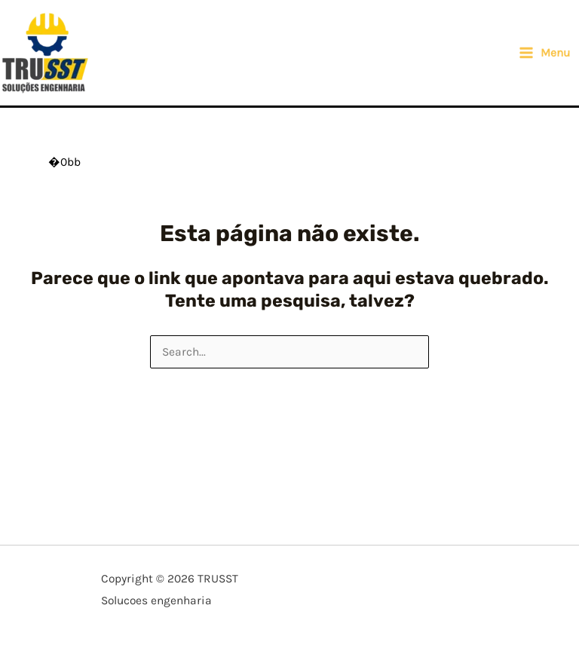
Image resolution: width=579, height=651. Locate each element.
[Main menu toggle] (544, 52)
